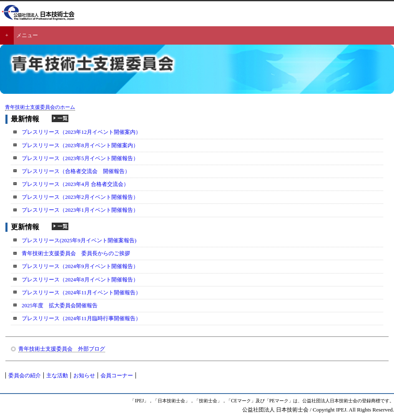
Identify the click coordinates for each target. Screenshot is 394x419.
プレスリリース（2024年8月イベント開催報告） (80, 279)
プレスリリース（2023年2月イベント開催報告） (80, 197)
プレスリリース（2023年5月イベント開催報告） (80, 158)
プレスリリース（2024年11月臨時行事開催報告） (81, 318)
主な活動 (57, 375)
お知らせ (84, 375)
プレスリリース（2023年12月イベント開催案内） (81, 132)
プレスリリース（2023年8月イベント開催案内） (80, 145)
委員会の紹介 (24, 375)
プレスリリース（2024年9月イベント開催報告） (80, 266)
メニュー (27, 35)
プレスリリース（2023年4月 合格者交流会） (75, 184)
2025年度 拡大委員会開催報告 (60, 305)
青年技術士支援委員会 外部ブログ (61, 349)
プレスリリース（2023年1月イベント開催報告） (80, 210)
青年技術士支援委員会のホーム (40, 107)
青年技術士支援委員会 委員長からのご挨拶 (76, 253)
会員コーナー (116, 375)
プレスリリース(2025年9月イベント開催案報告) (79, 240)
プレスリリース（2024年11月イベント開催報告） (81, 292)
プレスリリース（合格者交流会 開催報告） (76, 171)
